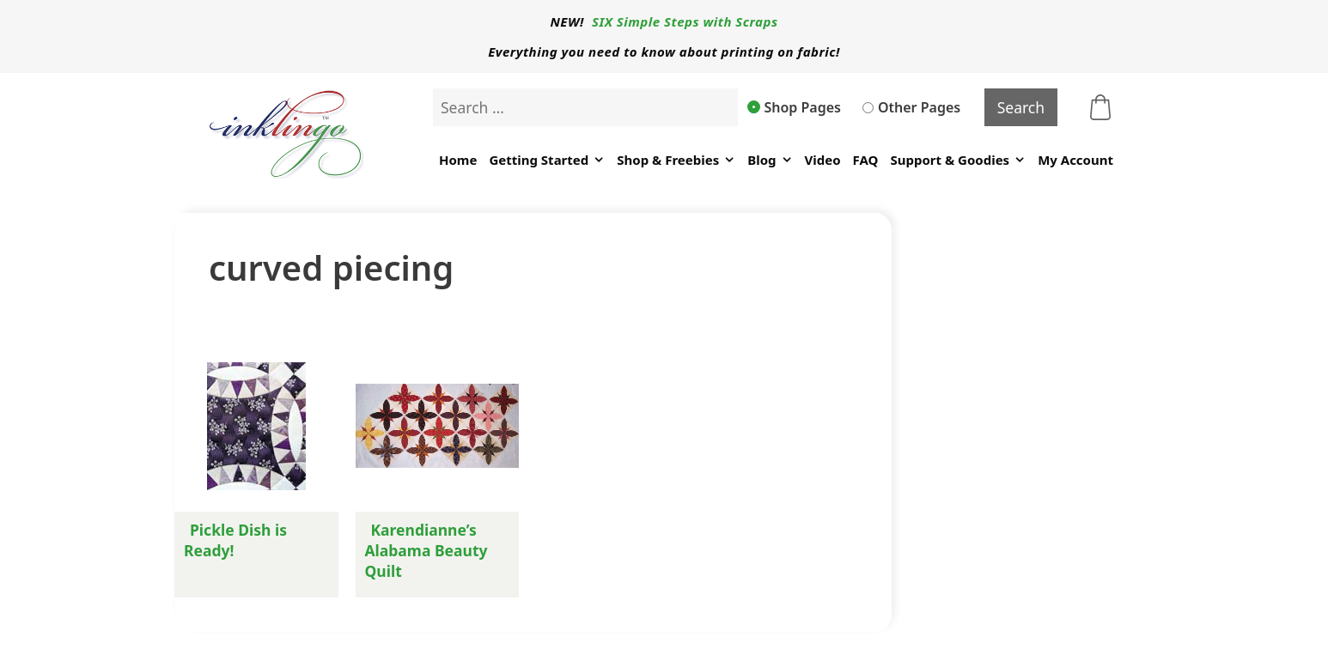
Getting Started (547, 160)
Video (823, 159)
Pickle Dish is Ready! (235, 540)
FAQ (866, 159)
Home (458, 159)
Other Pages (911, 107)
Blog (769, 160)
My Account (1075, 159)
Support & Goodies (958, 160)
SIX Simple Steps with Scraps (684, 21)
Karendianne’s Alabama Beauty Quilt (426, 550)
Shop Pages (794, 107)
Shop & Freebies (676, 160)
